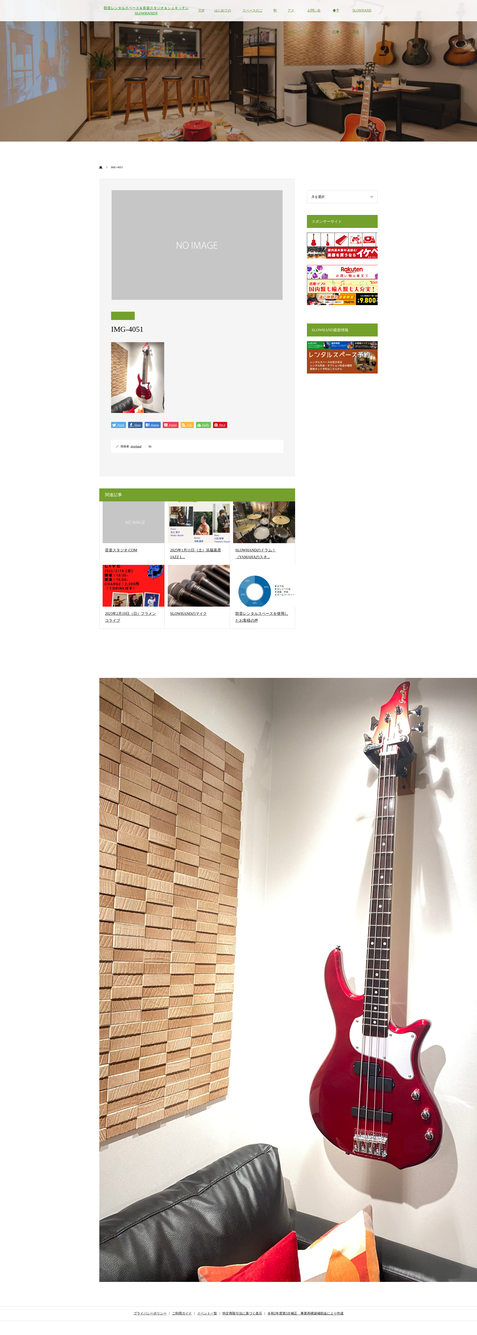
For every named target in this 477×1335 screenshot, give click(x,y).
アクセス (291, 15)
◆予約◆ (336, 15)
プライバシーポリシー (150, 1313)
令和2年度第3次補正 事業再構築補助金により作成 (305, 1313)
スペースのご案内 (252, 15)
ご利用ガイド (182, 1313)
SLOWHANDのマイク (188, 614)
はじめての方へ (222, 15)
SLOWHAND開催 (361, 15)
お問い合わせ (314, 15)
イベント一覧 (207, 1313)
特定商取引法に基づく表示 (242, 1313)
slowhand (135, 446)
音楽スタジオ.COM (121, 550)
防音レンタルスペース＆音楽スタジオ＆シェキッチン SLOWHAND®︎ (146, 10)
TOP (201, 10)
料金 (275, 15)
